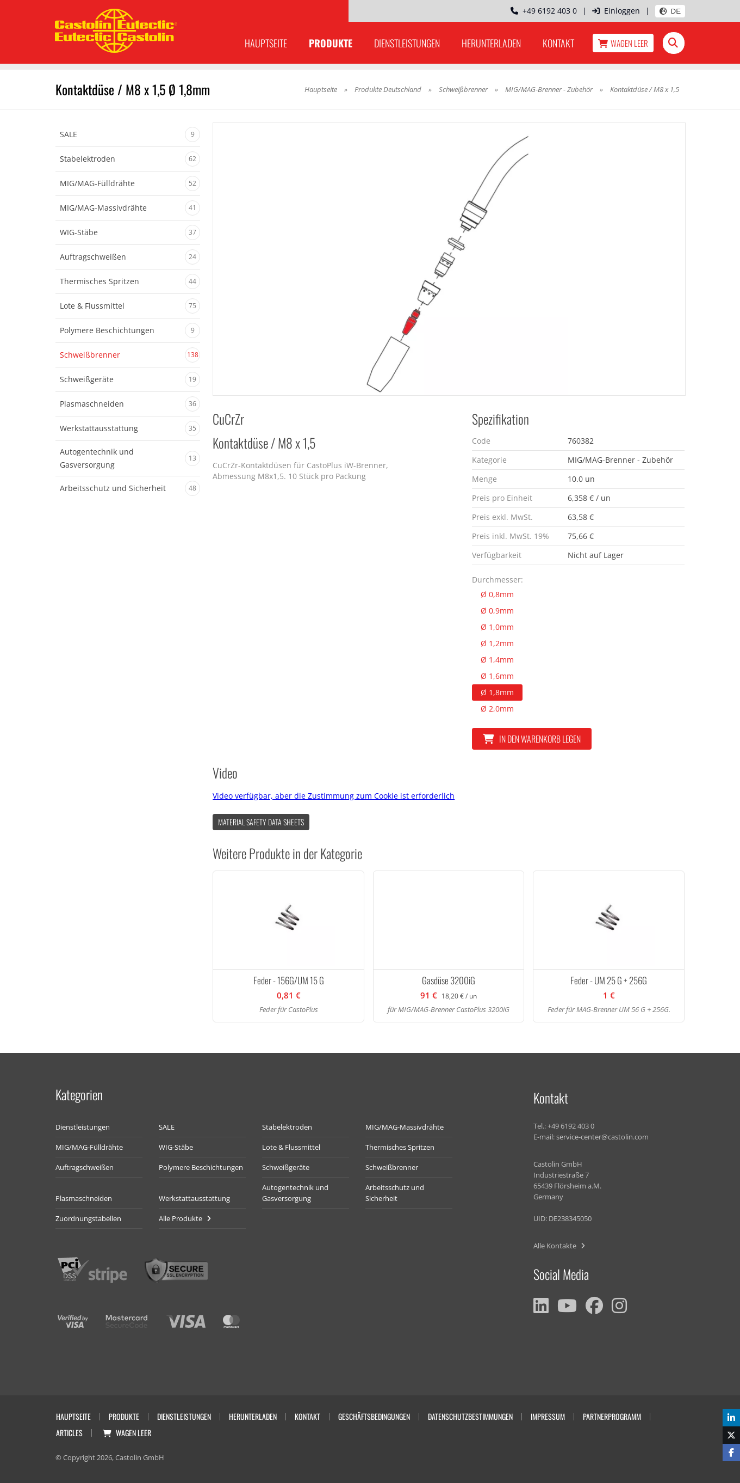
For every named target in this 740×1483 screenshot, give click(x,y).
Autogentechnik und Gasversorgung (295, 1192)
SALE (167, 1127)
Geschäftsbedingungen (374, 1416)
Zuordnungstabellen (88, 1218)
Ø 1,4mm (497, 659)
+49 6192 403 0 (544, 10)
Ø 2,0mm (497, 708)
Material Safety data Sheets (261, 822)
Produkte (330, 43)
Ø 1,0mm (497, 627)
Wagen (623, 43)
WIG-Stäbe (176, 1147)
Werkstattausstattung (194, 1198)
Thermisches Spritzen (399, 1147)
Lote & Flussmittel (291, 1147)
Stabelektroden (287, 1127)
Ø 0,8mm (497, 594)
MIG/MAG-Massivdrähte (404, 1127)
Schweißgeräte (285, 1167)
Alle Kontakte (559, 1246)
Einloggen (616, 10)
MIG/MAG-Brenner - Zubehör (549, 89)
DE (670, 11)
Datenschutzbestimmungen (470, 1416)
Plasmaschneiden (83, 1198)
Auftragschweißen (84, 1167)
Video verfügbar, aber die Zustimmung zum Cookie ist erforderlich (334, 795)
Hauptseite (266, 43)
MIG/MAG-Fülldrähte (89, 1147)
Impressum (548, 1416)
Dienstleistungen (407, 43)
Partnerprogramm (612, 1416)
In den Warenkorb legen (532, 738)
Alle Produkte (185, 1218)
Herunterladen (491, 43)
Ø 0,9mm (497, 610)
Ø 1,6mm (497, 676)
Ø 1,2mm (497, 643)
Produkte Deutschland (388, 89)
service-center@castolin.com (602, 1137)
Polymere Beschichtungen (201, 1167)
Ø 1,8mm (497, 692)
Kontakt (558, 43)
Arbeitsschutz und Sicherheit (394, 1192)
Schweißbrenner (463, 89)
